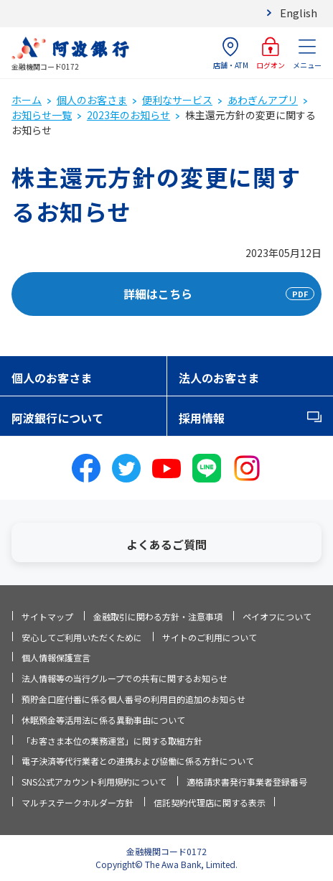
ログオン (270, 53)
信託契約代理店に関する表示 (210, 802)
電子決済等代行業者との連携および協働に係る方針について (138, 761)
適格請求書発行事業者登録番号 (247, 781)
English (298, 12)
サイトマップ (47, 616)
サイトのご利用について (209, 637)
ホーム (26, 100)
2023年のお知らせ (128, 115)
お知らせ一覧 (41, 115)
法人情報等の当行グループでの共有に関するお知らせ (125, 678)
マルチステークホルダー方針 (77, 802)
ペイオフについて (277, 616)
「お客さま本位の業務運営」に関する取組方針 (112, 741)
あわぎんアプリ (263, 100)
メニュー (307, 53)
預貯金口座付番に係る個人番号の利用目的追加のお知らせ (133, 699)
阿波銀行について (57, 417)
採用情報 (202, 417)
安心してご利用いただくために (82, 637)
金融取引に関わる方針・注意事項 (157, 616)
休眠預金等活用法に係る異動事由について (103, 720)
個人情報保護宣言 (56, 657)
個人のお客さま (92, 100)
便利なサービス (177, 100)
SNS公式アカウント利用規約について (94, 781)
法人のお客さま (219, 377)
